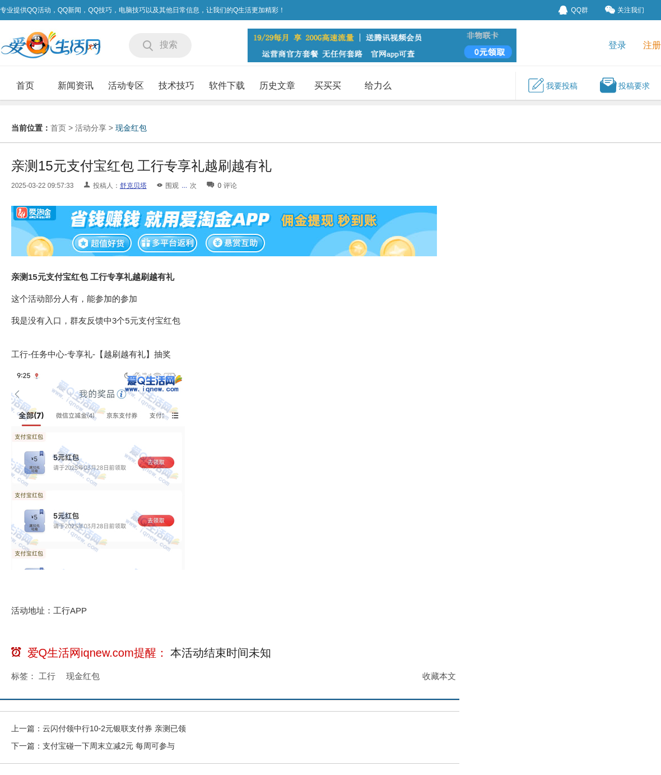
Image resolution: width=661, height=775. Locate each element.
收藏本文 (439, 676)
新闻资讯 (76, 85)
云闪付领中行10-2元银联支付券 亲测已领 (114, 728)
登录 (617, 45)
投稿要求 (624, 85)
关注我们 (624, 10)
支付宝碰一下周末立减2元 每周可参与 (109, 745)
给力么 (378, 85)
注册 (652, 45)
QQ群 (573, 10)
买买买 (327, 85)
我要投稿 (552, 85)
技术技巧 (176, 85)
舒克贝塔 (133, 186)
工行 (47, 676)
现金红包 (131, 127)
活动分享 (90, 127)
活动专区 (126, 85)
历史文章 (277, 85)
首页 (25, 85)
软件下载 (227, 85)
